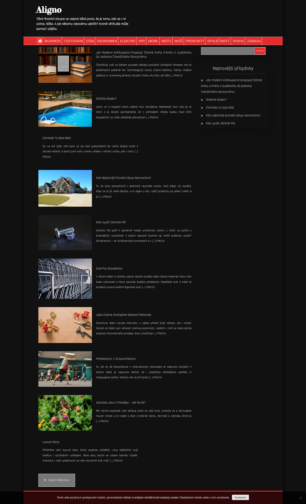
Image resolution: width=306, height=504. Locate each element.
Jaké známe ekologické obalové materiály (123, 315)
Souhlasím (240, 497)
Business (53, 41)
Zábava (254, 41)
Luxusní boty (51, 442)
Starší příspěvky (59, 480)
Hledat (260, 50)
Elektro (127, 41)
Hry (141, 41)
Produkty (195, 41)
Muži (178, 41)
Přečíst (178, 75)
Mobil (153, 41)
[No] (301, 498)
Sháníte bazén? (106, 98)
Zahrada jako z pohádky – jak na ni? (120, 402)
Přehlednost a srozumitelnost (116, 359)
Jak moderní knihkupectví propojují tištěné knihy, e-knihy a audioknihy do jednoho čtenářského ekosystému (143, 54)
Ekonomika (107, 41)
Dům (90, 41)
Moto (166, 41)
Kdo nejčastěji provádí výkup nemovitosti (123, 178)
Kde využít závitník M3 (111, 222)
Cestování (73, 41)
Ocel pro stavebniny (109, 268)
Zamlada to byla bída (57, 138)
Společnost (218, 41)
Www (238, 41)
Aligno (48, 9)
